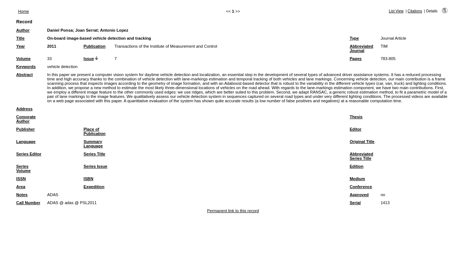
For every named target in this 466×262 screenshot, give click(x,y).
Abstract (24, 74)
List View (396, 11)
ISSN (21, 178)
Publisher (25, 129)
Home (23, 11)
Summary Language (93, 143)
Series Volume (23, 168)
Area (20, 186)
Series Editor (29, 154)
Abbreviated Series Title (361, 156)
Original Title (362, 141)
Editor (355, 129)
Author (23, 30)
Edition (356, 166)
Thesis (356, 117)
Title (20, 38)
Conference (361, 186)
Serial (355, 203)
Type (354, 38)
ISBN (89, 178)
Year (20, 46)
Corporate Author (26, 119)
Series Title (95, 154)
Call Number (28, 203)
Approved (359, 194)
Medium (357, 178)
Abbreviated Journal (361, 48)
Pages (356, 58)
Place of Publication (95, 131)
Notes (22, 194)
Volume (23, 58)
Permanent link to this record (233, 211)
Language (26, 141)
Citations (415, 11)
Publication (95, 46)
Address (24, 109)
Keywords (26, 66)
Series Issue (95, 166)
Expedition (94, 186)
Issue (89, 58)
